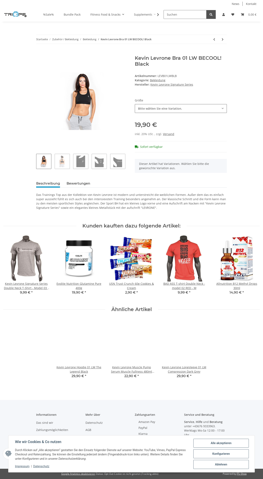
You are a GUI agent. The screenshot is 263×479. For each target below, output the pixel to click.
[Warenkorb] (249, 14)
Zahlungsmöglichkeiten (52, 430)
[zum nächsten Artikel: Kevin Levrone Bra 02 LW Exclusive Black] (222, 39)
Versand (168, 134)
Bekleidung (157, 80)
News (235, 4)
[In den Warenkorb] (39, 53)
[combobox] (181, 108)
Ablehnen (221, 464)
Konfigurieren (221, 453)
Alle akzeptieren (221, 443)
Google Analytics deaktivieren (78, 474)
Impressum (22, 466)
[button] (223, 14)
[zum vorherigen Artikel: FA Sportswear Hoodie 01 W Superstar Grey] (214, 39)
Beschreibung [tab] (48, 183)
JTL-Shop (242, 474)
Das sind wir (44, 423)
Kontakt (251, 4)
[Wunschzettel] (233, 14)
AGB (88, 430)
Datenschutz (94, 423)
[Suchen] (185, 14)
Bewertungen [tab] (78, 183)
